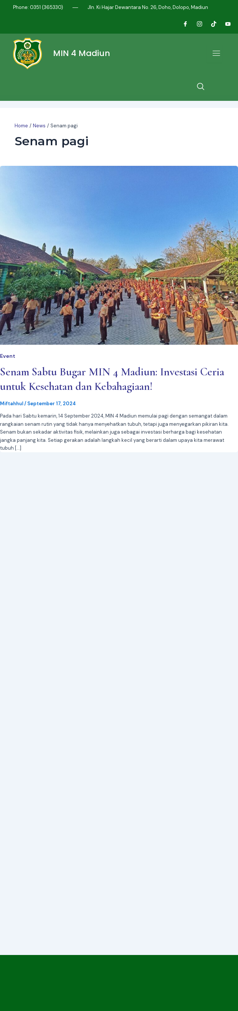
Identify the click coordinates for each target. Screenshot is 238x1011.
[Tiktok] (210, 24)
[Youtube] (225, 24)
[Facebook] (182, 24)
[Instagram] (196, 24)
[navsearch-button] (200, 87)
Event (7, 356)
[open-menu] (214, 53)
